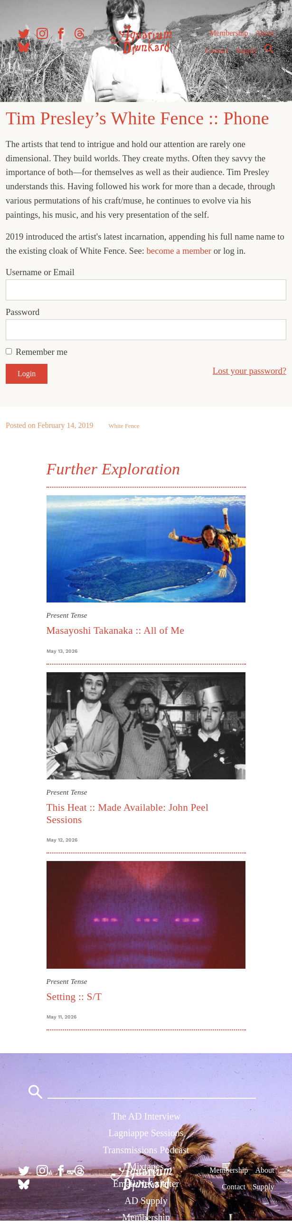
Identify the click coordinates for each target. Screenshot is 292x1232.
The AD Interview (146, 1116)
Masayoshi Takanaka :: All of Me (116, 630)
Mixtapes (145, 1166)
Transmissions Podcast (146, 1150)
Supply (246, 50)
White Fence (123, 426)
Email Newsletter (146, 1183)
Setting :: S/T (74, 996)
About (264, 33)
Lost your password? (249, 371)
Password (22, 312)
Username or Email (40, 272)
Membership (228, 33)
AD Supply (146, 1200)
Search (269, 49)
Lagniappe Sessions (145, 1133)
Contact (217, 50)
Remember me (41, 352)
